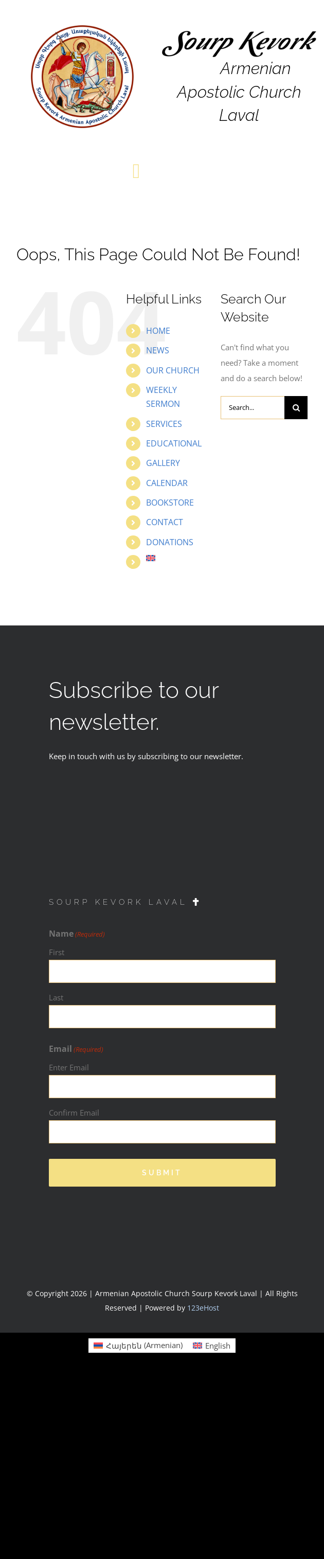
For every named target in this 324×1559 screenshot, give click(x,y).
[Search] (296, 407)
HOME (158, 330)
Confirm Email (74, 1112)
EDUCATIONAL (174, 443)
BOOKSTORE (170, 502)
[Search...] (252, 407)
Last (56, 997)
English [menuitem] (217, 1345)
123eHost (203, 1308)
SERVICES (164, 423)
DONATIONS (169, 542)
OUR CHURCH (173, 370)
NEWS (157, 350)
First (56, 952)
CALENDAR (167, 483)
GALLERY (163, 463)
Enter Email (69, 1067)
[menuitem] (176, 558)
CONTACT (164, 522)
